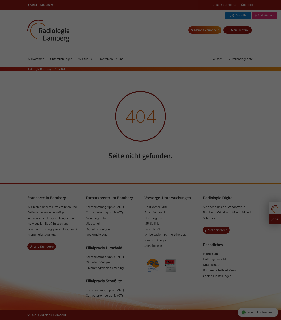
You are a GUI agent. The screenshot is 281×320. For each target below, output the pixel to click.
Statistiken (135, 163)
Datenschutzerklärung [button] (142, 208)
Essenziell (104, 163)
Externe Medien (170, 163)
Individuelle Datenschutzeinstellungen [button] (140, 199)
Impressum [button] (160, 208)
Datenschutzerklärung (130, 150)
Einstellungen (105, 154)
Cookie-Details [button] (123, 208)
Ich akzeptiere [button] (140, 177)
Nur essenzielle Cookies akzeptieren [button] (140, 188)
